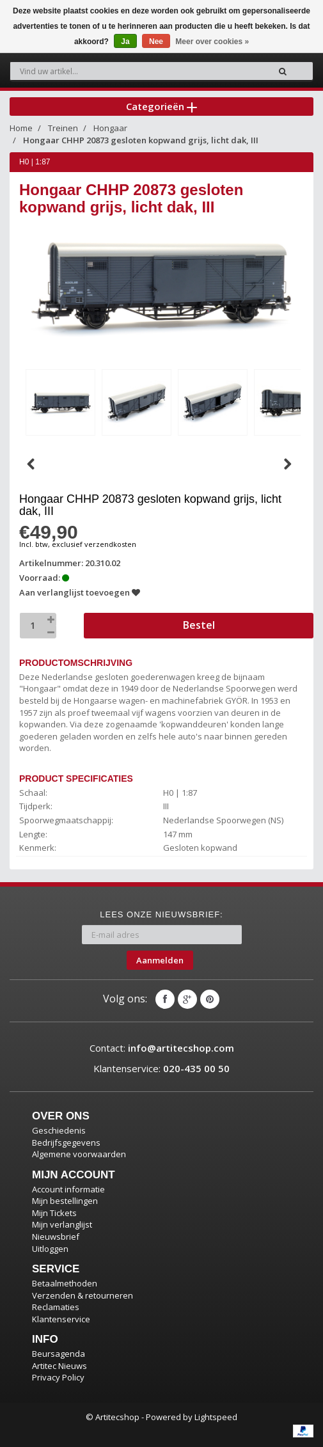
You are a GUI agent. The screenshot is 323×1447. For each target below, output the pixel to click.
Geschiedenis (59, 1130)
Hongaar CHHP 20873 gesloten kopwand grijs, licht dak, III (140, 140)
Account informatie (68, 1189)
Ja (125, 41)
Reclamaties (55, 1307)
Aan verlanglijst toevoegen (79, 592)
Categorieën (161, 106)
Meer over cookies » (212, 41)
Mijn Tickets (54, 1213)
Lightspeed (215, 1417)
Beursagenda (58, 1353)
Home (21, 128)
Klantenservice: (161, 1068)
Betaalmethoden (64, 1283)
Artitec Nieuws (59, 1366)
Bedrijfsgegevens (66, 1142)
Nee (156, 41)
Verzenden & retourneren (82, 1295)
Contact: (162, 1047)
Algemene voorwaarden (79, 1154)
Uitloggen (50, 1248)
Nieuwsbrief (55, 1236)
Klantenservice (61, 1319)
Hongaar (110, 128)
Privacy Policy (58, 1377)
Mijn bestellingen (65, 1200)
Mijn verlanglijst (62, 1224)
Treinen (63, 128)
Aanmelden (160, 960)
